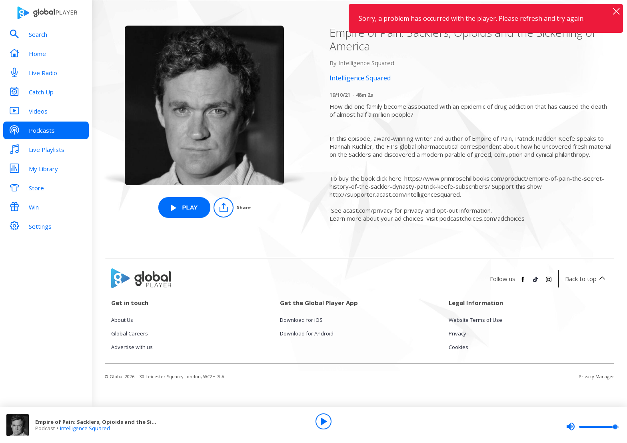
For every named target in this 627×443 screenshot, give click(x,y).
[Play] (323, 421)
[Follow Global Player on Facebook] (523, 282)
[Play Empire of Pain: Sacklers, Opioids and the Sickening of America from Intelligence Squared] (184, 207)
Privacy (457, 333)
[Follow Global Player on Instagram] (548, 282)
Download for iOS (301, 319)
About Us (122, 319)
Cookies (458, 347)
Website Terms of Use (475, 319)
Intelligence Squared (85, 428)
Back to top (586, 278)
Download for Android (306, 333)
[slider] (592, 426)
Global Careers (129, 333)
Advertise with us (132, 347)
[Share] (232, 208)
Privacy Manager (596, 376)
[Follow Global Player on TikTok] (535, 282)
